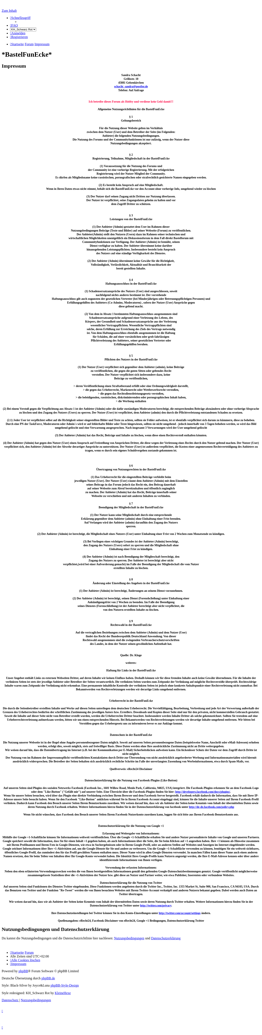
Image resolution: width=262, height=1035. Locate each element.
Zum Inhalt (9, 10)
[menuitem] (14, 25)
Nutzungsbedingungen (129, 938)
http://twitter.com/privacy (156, 905)
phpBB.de (48, 978)
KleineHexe (63, 993)
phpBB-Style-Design (65, 985)
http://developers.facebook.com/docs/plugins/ (202, 791)
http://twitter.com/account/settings (180, 913)
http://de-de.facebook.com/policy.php (211, 807)
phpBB (23, 971)
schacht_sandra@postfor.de (131, 86)
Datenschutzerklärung (166, 938)
